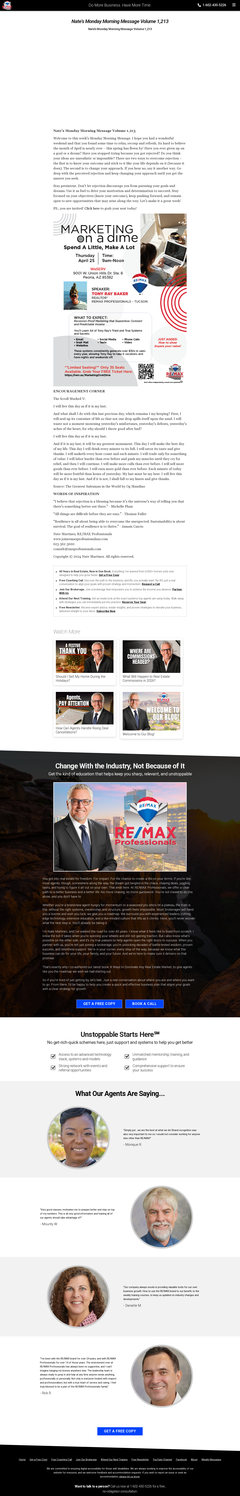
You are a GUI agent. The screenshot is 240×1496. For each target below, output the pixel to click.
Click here (92, 208)
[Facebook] (181, 1460)
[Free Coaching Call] (61, 1460)
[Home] (6, 5)
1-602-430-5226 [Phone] (212, 5)
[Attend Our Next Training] (114, 1460)
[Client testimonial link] (78, 1137)
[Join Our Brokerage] (86, 1460)
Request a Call (151, 584)
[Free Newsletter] (140, 1460)
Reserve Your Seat (134, 602)
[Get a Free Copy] (38, 1460)
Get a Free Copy (109, 575)
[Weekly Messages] (211, 1460)
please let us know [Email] (129, 1476)
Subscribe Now (105, 611)
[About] (194, 1460)
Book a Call (144, 1004)
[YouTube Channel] (162, 1460)
